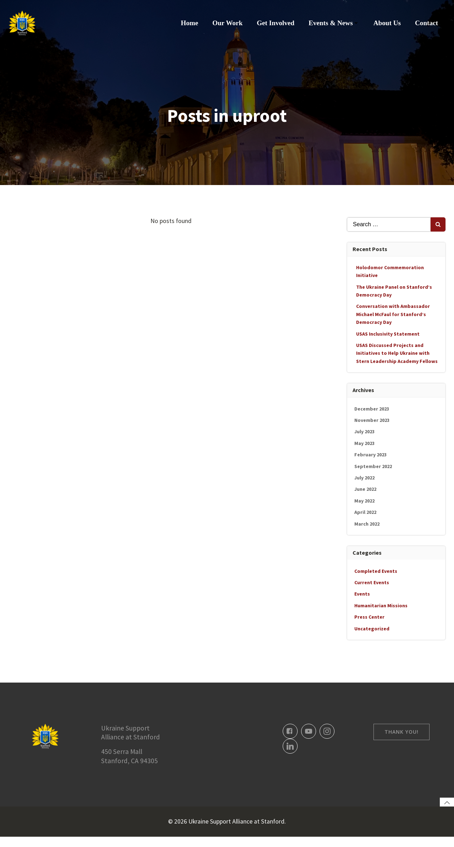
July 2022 (365, 477)
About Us (387, 23)
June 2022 (366, 488)
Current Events (372, 582)
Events (362, 593)
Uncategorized (372, 628)
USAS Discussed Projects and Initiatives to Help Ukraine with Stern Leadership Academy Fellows (397, 353)
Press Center (370, 616)
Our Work (228, 23)
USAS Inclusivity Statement (388, 333)
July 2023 (365, 431)
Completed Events (376, 571)
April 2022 (366, 512)
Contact (426, 23)
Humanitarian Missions (381, 605)
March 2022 (367, 523)
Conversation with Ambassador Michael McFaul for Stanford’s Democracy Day (393, 314)
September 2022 (373, 466)
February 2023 (371, 454)
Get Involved (276, 23)
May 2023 (365, 443)
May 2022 (365, 500)
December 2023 (372, 408)
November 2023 (372, 420)
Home (190, 23)
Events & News (334, 23)
